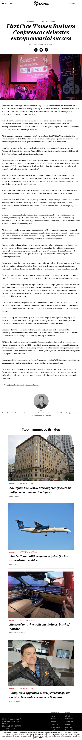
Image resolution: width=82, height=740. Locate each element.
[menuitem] (72, 4)
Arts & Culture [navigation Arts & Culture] (56, 727)
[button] (7, 3)
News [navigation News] (53, 716)
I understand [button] (43, 738)
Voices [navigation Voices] (53, 722)
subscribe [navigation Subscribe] (72, 4)
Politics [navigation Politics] (54, 719)
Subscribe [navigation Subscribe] (69, 719)
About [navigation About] (67, 716)
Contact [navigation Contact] (68, 724)
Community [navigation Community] (55, 724)
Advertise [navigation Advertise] (69, 722)
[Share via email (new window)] (46, 50)
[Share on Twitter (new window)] (41, 50)
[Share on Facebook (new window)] (36, 50)
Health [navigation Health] (53, 730)
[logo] (41, 5)
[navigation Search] (79, 4)
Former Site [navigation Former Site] (69, 730)
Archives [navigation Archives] (68, 727)
